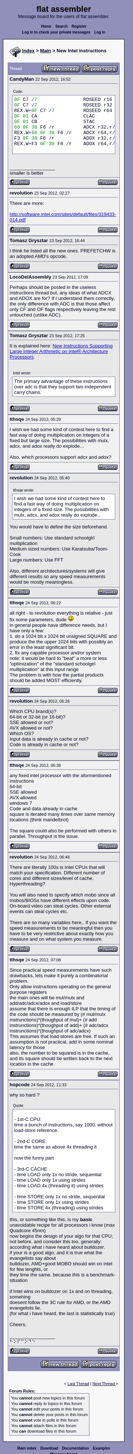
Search (61, 26)
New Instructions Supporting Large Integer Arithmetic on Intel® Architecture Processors (61, 351)
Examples (101, 1448)
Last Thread (78, 1383)
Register (79, 26)
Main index (27, 1448)
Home (46, 26)
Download (49, 1448)
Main (45, 50)
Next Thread (104, 1383)
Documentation (75, 1448)
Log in (99, 32)
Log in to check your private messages (56, 32)
